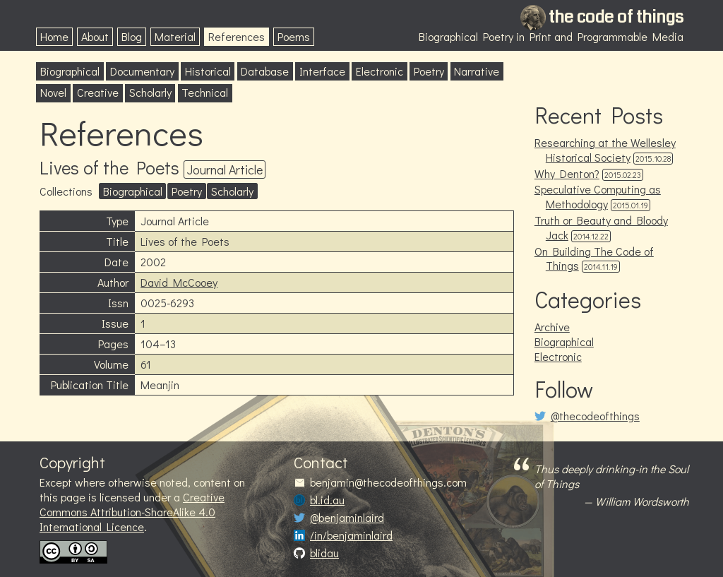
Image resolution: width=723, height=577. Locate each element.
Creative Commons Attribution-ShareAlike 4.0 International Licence (132, 511)
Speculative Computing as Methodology (597, 196)
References (236, 36)
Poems (293, 36)
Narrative (476, 71)
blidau (324, 553)
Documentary (142, 71)
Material (175, 36)
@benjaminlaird (347, 518)
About (95, 36)
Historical (208, 71)
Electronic (379, 71)
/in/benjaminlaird (351, 535)
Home (54, 36)
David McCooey (179, 282)
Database (265, 71)
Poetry (429, 71)
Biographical (70, 71)
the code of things (616, 17)
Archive (552, 326)
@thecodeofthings (595, 416)
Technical (204, 92)
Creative (98, 92)
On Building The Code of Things (594, 258)
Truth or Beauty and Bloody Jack (601, 227)
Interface (322, 71)
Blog (131, 36)
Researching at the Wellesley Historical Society (605, 150)
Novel (53, 92)
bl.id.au (327, 500)
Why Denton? (566, 173)
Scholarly (150, 92)
